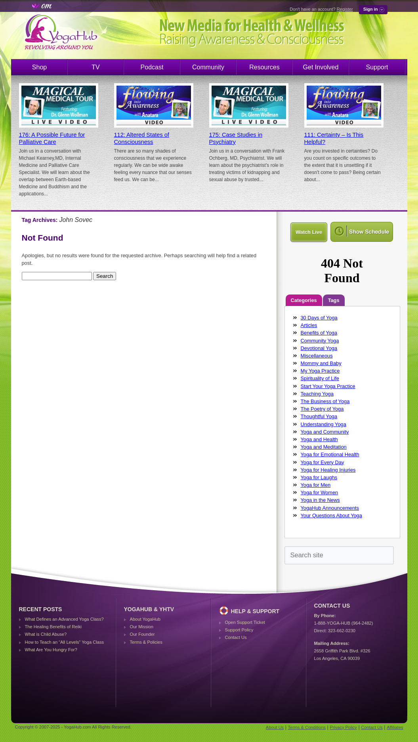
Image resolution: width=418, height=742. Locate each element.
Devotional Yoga (319, 348)
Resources (264, 67)
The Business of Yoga (325, 401)
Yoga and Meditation (324, 447)
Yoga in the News (320, 500)
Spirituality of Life (320, 378)
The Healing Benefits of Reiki (53, 626)
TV (95, 67)
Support (377, 67)
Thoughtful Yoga (319, 416)
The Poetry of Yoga (322, 409)
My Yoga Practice (320, 371)
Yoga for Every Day (322, 462)
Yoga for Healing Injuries (328, 470)
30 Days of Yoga (319, 318)
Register (345, 9)
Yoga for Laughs (319, 477)
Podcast (152, 67)
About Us (275, 727)
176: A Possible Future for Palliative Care (52, 138)
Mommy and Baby (321, 363)
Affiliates (395, 727)
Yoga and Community (325, 432)
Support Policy (239, 629)
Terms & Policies (146, 642)
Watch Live (309, 232)
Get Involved (321, 67)
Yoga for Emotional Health (330, 454)
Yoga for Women (319, 492)
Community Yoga (320, 341)
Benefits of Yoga (319, 333)
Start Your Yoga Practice (328, 386)
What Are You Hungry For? (51, 649)
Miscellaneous (317, 356)
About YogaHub (145, 619)
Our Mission (141, 626)
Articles (309, 325)
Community (208, 67)
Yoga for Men (316, 485)
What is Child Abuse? (46, 634)
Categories (304, 300)
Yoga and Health (319, 439)
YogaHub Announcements (330, 508)
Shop (39, 67)
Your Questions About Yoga (331, 515)
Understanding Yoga (323, 424)
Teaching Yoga (317, 394)
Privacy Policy (343, 727)
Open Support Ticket (245, 622)
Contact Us (236, 637)
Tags (334, 300)
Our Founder (142, 634)
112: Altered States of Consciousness (141, 138)
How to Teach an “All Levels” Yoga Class (64, 642)
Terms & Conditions (307, 727)
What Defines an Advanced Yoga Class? (64, 619)
